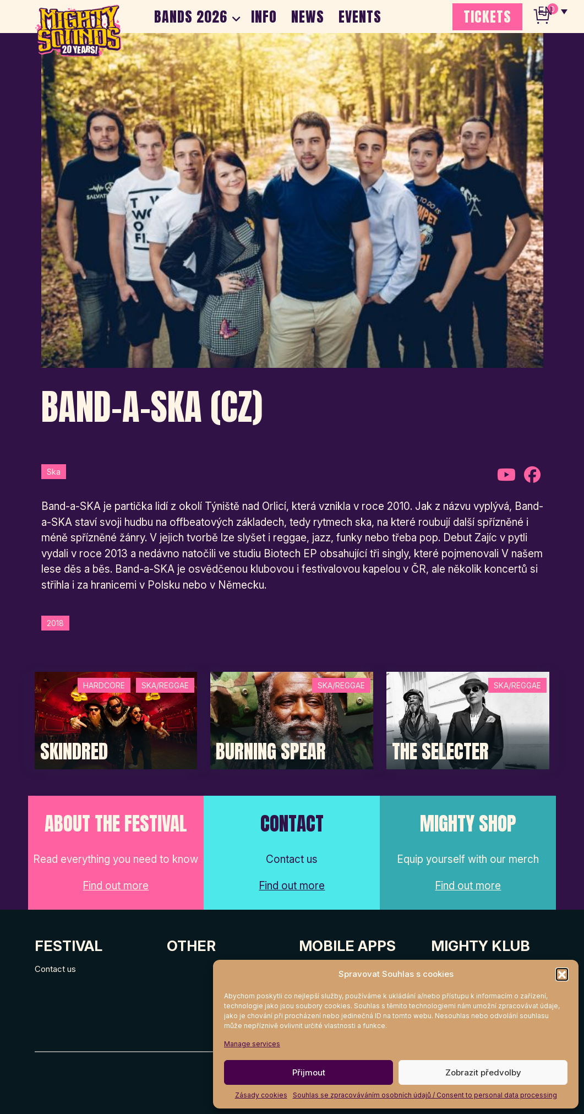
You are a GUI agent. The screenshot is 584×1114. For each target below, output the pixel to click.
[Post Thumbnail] (116, 719)
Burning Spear (271, 751)
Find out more (116, 885)
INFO (264, 17)
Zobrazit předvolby (483, 1072)
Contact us (55, 969)
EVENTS (360, 17)
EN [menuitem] (545, 11)
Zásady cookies (261, 1095)
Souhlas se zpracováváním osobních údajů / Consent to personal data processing (425, 1095)
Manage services (252, 1044)
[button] (561, 974)
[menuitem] (552, 11)
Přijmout (308, 1072)
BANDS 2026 (190, 17)
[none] (552, 11)
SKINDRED (74, 751)
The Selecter (440, 751)
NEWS (307, 17)
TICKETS (487, 17)
